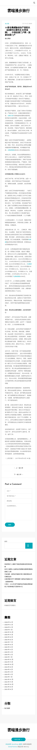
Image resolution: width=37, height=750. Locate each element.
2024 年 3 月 (8, 672)
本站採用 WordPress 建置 (14, 744)
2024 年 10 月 (8, 664)
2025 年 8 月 (8, 639)
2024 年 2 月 (8, 674)
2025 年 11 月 (8, 634)
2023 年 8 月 (8, 689)
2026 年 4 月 (8, 622)
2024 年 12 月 (8, 659)
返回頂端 (18, 739)
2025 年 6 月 (8, 644)
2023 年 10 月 (8, 684)
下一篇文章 (17, 474)
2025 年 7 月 (8, 642)
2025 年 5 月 (8, 647)
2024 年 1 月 (8, 677)
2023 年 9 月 (8, 687)
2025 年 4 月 (8, 649)
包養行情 (10, 115)
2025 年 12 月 (8, 632)
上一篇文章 (19, 468)
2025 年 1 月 (8, 657)
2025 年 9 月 (8, 637)
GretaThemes (12, 746)
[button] (34, 3)
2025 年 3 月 (8, 652)
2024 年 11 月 (8, 662)
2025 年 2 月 (8, 654)
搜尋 (5, 541)
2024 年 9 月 (8, 667)
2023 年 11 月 (8, 682)
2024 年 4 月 (8, 669)
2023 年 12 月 (8, 679)
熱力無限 (7, 708)
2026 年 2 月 (8, 627)
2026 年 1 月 (8, 629)
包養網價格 (11, 150)
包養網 (29, 264)
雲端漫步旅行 (18, 11)
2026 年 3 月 (8, 624)
